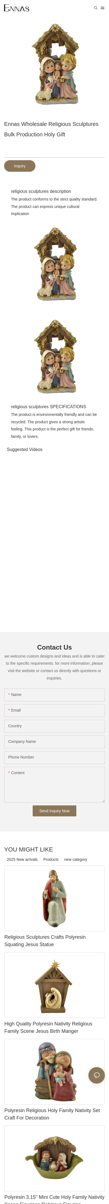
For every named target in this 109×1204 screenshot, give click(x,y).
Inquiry (20, 166)
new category (75, 859)
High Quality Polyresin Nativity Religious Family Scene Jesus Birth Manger (48, 1027)
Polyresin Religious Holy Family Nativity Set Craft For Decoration (52, 1114)
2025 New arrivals (22, 859)
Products (50, 859)
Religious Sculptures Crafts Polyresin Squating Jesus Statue (45, 940)
